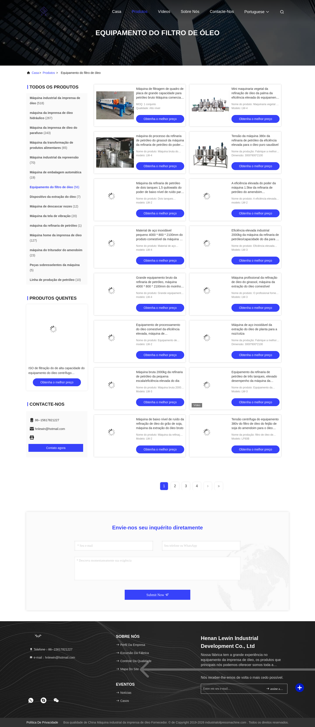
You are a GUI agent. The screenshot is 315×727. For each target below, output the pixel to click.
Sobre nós (190, 11)
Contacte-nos (222, 11)
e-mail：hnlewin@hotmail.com (52, 657)
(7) (55, 196)
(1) (56, 225)
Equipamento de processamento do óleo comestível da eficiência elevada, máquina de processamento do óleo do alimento (158, 333)
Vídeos (164, 11)
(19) (55, 174)
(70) (54, 160)
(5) (55, 267)
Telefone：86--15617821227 (50, 649)
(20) (53, 216)
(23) (56, 252)
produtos (49, 73)
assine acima (275, 688)
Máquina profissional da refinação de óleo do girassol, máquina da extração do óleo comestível (254, 282)
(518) (55, 100)
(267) (51, 115)
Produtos (139, 11)
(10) (55, 280)
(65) (51, 145)
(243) (53, 130)
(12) (54, 206)
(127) (56, 237)
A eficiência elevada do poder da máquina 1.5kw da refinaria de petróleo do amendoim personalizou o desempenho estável (253, 191)
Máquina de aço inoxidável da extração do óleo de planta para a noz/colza (254, 329)
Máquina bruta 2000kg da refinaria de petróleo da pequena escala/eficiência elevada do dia (159, 376)
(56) (54, 187)
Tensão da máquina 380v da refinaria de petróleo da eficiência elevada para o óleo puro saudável (254, 140)
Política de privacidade (42, 722)
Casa (116, 11)
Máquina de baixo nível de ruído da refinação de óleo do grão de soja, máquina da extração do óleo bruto (160, 423)
